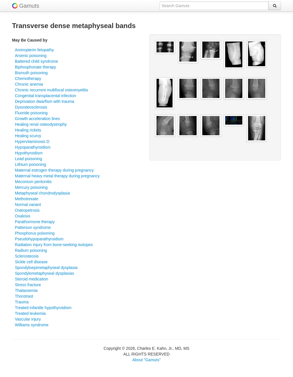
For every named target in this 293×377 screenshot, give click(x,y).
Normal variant (28, 204)
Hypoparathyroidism (33, 147)
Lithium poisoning (30, 164)
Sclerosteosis (27, 256)
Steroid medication (31, 279)
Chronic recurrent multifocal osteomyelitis (51, 90)
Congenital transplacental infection (45, 95)
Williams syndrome (31, 325)
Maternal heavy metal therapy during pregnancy (57, 176)
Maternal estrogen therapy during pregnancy (54, 170)
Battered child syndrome (36, 61)
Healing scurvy (28, 135)
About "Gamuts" (146, 360)
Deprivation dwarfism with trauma (44, 101)
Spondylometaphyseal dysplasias (44, 273)
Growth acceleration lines (37, 118)
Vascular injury (28, 319)
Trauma (22, 302)
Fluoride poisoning (31, 113)
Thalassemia (26, 290)
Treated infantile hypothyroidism (43, 307)
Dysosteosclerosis (31, 107)
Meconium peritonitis (33, 181)
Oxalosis (22, 216)
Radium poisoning (31, 250)
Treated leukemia (30, 313)
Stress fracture (28, 284)
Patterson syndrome (33, 227)
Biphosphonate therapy (35, 67)
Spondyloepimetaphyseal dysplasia (46, 267)
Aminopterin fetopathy (34, 50)
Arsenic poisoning (31, 55)
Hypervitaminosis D (32, 141)
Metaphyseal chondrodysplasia (42, 193)
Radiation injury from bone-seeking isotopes (54, 244)
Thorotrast (24, 296)
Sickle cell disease (31, 262)
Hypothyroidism (28, 153)
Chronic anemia (29, 84)
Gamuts (29, 6)
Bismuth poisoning (31, 72)
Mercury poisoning (31, 187)
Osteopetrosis (27, 210)
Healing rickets (28, 130)
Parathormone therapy (35, 221)
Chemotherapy (28, 78)
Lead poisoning (28, 158)
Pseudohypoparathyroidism (39, 239)
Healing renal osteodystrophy (41, 124)
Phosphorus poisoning (35, 233)
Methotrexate (26, 199)
